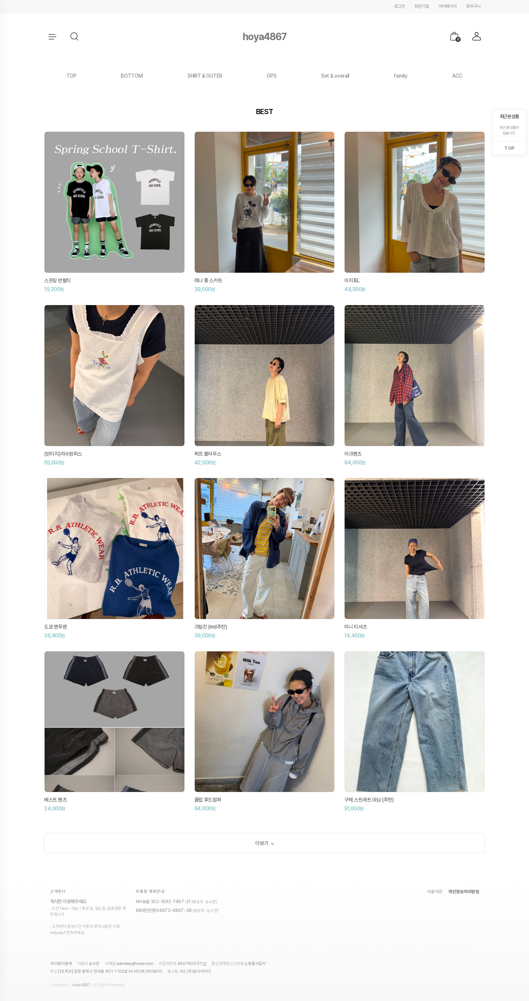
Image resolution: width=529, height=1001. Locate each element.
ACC (457, 76)
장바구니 (473, 6)
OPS (271, 76)
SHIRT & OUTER (204, 76)
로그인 (399, 6)
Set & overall (335, 76)
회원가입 (421, 6)
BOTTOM (132, 76)
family (400, 76)
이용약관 (435, 892)
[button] (74, 36)
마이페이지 (448, 6)
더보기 (261, 843)
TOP (71, 76)
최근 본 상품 (509, 116)
